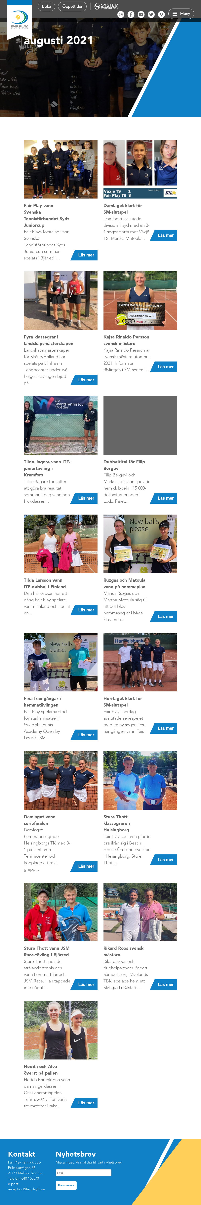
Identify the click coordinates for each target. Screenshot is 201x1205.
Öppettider (72, 6)
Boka (46, 6)
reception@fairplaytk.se (26, 1189)
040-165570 (30, 1178)
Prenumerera (66, 1185)
